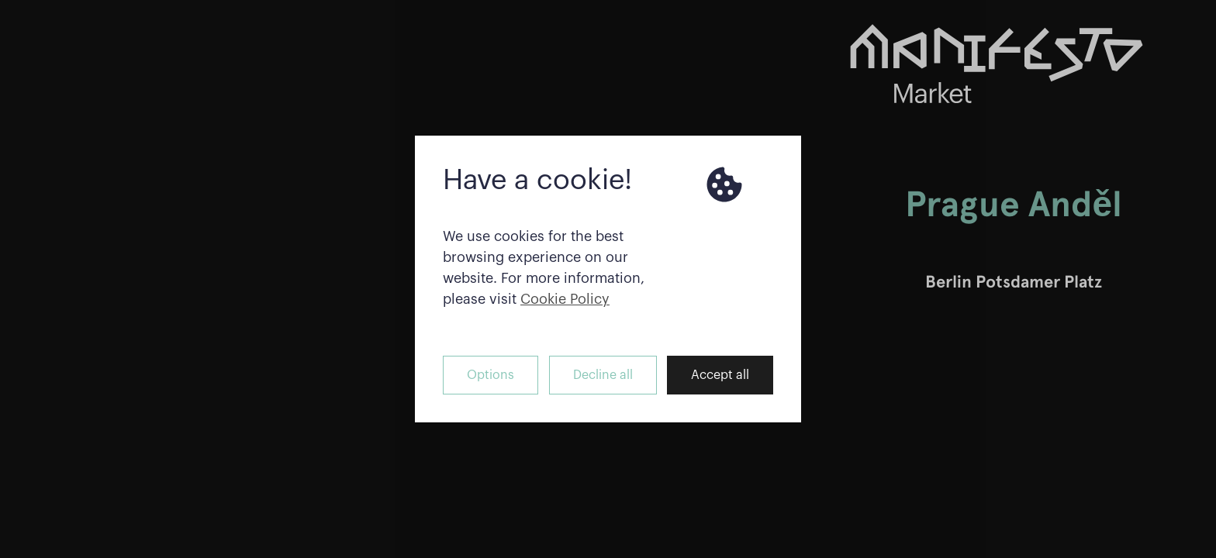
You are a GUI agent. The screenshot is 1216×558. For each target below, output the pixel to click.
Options (490, 375)
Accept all (720, 375)
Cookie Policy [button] (565, 299)
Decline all (603, 375)
